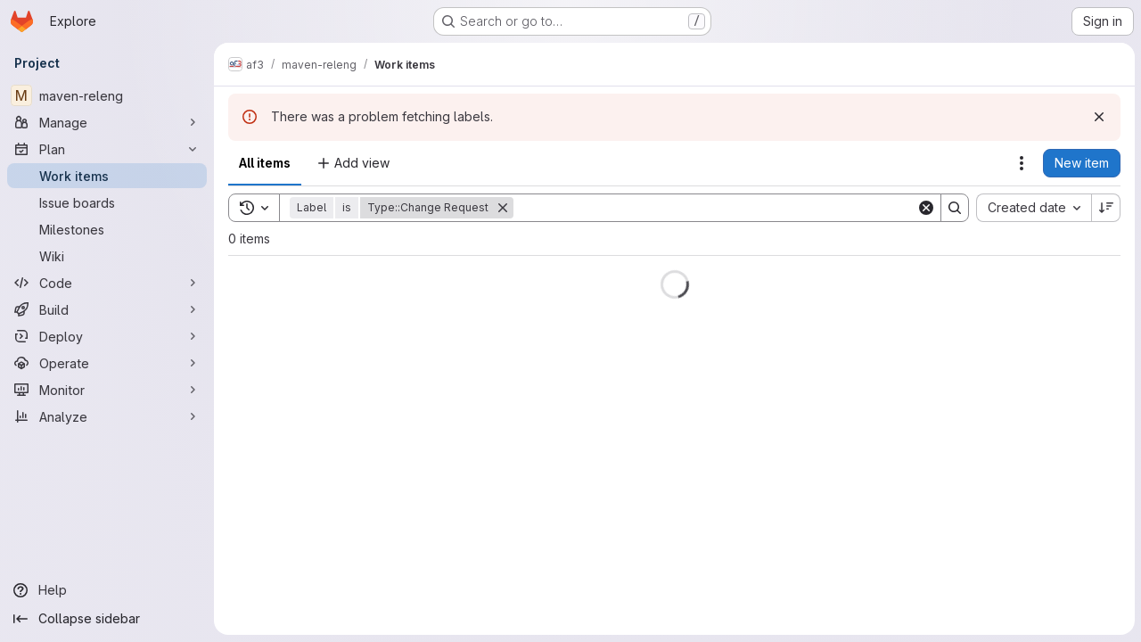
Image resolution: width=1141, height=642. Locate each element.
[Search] (714, 207)
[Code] (107, 282)
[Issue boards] (107, 202)
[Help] (107, 590)
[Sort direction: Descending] (1105, 207)
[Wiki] (107, 255)
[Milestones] (107, 229)
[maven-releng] (107, 95)
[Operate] (107, 362)
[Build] (107, 309)
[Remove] (502, 207)
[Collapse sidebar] (107, 618)
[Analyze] (107, 416)
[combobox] (1032, 207)
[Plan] (107, 148)
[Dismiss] (1098, 117)
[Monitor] (107, 389)
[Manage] (107, 122)
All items (265, 162)
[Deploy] (107, 336)
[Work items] (107, 175)
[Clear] (925, 207)
